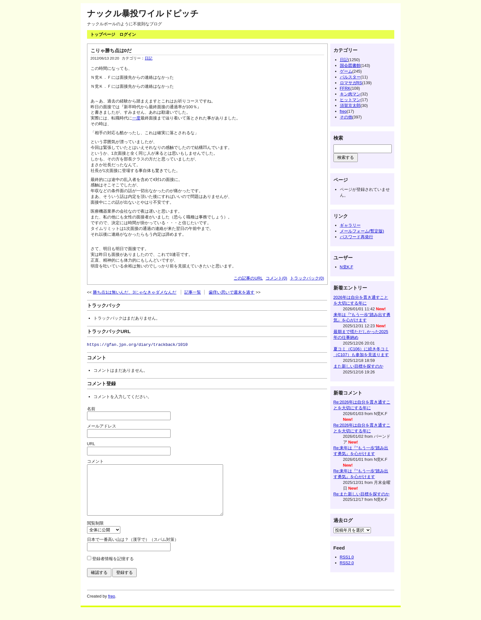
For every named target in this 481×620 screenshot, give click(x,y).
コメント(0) (276, 278)
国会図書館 (350, 65)
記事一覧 (192, 292)
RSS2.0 (347, 562)
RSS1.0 (347, 557)
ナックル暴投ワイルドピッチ (143, 13)
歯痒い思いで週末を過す (231, 292)
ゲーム (346, 71)
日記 (148, 58)
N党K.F (346, 267)
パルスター (350, 77)
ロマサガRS (351, 82)
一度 (136, 118)
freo (343, 111)
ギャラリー (350, 225)
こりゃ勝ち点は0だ (111, 50)
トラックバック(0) (307, 278)
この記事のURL (248, 278)
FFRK (345, 88)
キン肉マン (350, 94)
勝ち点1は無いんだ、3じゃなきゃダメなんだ (134, 292)
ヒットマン (350, 99)
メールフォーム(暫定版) (362, 231)
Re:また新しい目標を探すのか (361, 494)
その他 (346, 117)
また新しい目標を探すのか (358, 366)
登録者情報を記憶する (113, 568)
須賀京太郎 (350, 105)
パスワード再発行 (356, 236)
